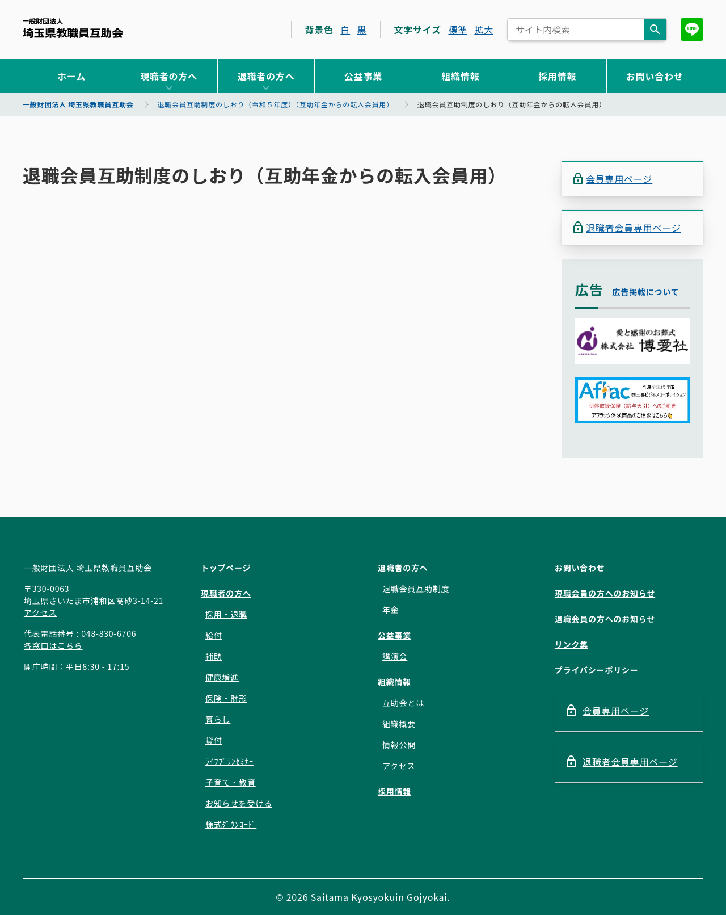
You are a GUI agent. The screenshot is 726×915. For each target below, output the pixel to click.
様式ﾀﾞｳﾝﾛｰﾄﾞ (230, 824)
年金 (390, 609)
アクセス (40, 612)
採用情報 (557, 76)
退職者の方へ (266, 76)
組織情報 (460, 76)
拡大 (483, 29)
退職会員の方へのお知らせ (605, 618)
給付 (213, 635)
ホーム (71, 76)
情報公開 (399, 744)
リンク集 (571, 644)
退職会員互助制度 (415, 588)
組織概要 (399, 723)
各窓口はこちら (53, 645)
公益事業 (363, 76)
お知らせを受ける (238, 803)
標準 (457, 29)
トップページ (226, 567)
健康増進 (222, 677)
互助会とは (403, 702)
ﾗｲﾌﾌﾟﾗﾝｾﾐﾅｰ (229, 761)
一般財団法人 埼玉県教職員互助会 (73, 28)
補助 (213, 656)
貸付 (213, 740)
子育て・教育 (230, 782)
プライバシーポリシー (597, 669)
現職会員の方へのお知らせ (605, 593)
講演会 (394, 656)
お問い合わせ (654, 76)
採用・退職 (226, 614)
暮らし (217, 719)
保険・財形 (226, 698)
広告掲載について (646, 291)
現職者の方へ (168, 76)
